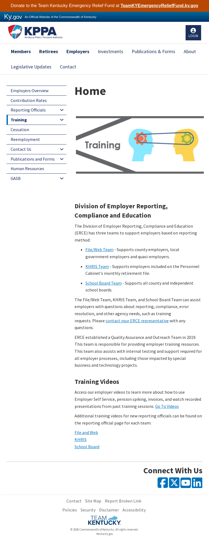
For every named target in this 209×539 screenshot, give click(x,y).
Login (193, 36)
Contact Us (21, 149)
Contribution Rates (29, 100)
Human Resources (27, 168)
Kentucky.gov (104, 534)
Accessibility (134, 510)
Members (21, 51)
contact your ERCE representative (137, 320)
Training (19, 119)
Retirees (48, 51)
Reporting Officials (28, 110)
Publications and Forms (33, 159)
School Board (87, 446)
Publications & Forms (153, 51)
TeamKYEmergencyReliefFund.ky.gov (159, 5)
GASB (16, 178)
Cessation (20, 129)
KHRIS (81, 439)
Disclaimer (109, 510)
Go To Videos (167, 406)
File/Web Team (99, 249)
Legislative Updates (31, 67)
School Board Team (103, 283)
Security (88, 510)
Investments (110, 51)
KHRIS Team (97, 266)
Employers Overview (29, 90)
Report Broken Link (123, 501)
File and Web (86, 432)
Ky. (13, 16)
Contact (68, 67)
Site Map (93, 501)
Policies (69, 510)
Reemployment (25, 139)
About (190, 51)
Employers (77, 51)
